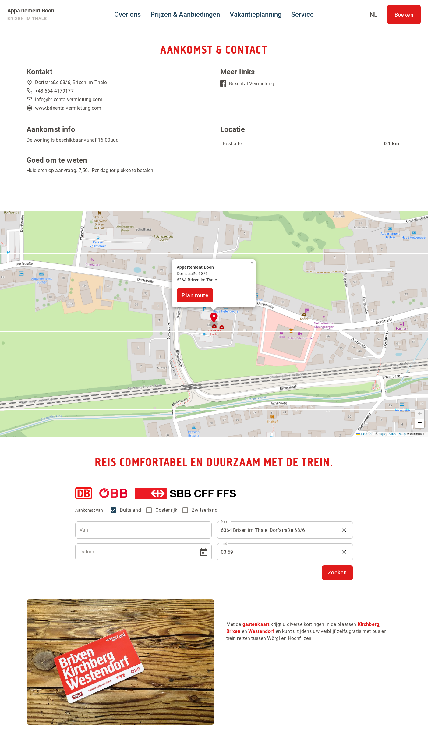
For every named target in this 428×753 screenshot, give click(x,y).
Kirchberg (368, 624)
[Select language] (374, 15)
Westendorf (261, 631)
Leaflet (364, 434)
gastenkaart (256, 624)
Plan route (195, 295)
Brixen (233, 631)
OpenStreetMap (392, 434)
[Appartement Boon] (30, 14)
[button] (214, 317)
